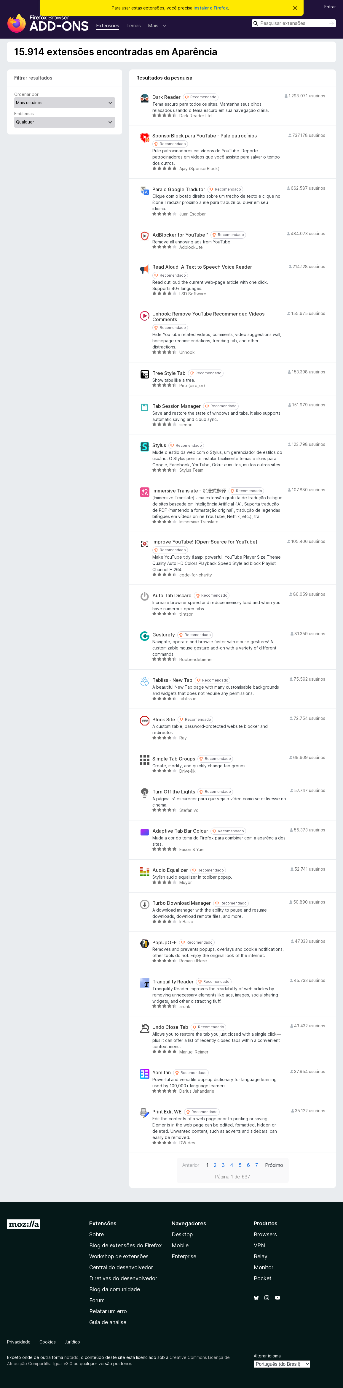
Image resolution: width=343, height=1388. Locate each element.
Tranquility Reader (173, 982)
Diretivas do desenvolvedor (123, 1278)
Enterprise (184, 1256)
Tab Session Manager (176, 406)
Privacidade (19, 1341)
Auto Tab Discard (172, 595)
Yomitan (161, 1072)
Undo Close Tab (170, 1027)
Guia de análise (107, 1322)
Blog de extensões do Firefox (125, 1245)
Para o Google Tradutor (178, 189)
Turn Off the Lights (173, 792)
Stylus (159, 445)
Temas (133, 25)
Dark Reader (166, 97)
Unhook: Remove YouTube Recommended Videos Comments (208, 316)
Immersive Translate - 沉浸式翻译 (189, 491)
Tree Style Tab (169, 373)
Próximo (274, 1165)
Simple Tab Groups (173, 759)
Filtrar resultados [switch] (33, 78)
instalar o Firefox (211, 7)
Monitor (263, 1267)
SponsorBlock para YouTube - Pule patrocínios (204, 136)
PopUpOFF (164, 942)
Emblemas (24, 113)
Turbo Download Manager (181, 903)
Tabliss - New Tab (172, 680)
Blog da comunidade (114, 1289)
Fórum (97, 1300)
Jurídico (72, 1341)
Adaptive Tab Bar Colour (180, 831)
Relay (260, 1256)
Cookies (47, 1341)
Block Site (163, 719)
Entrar (330, 6)
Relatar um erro (108, 1311)
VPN (259, 1245)
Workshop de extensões (119, 1256)
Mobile (180, 1245)
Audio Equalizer (170, 870)
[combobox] (294, 23)
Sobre (96, 1234)
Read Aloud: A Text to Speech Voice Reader (202, 267)
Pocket (263, 1278)
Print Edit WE (167, 1112)
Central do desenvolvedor (121, 1267)
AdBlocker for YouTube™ (180, 235)
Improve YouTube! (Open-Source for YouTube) (204, 542)
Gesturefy (163, 635)
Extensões (107, 25)
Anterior (190, 1165)
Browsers (265, 1234)
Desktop (182, 1234)
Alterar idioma (267, 1355)
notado (71, 1357)
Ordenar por (26, 94)
